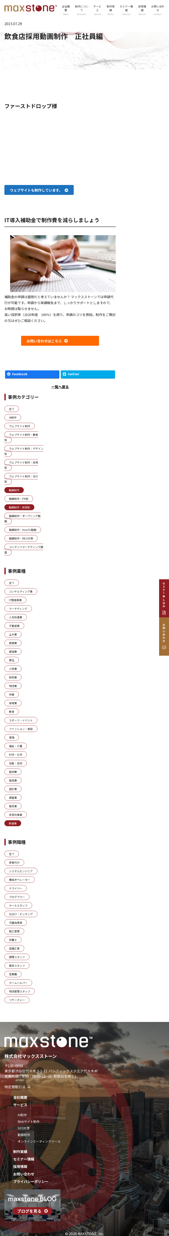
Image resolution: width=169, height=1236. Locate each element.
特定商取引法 (17, 1086)
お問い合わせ (158, 10)
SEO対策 (24, 1128)
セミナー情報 (126, 10)
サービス (97, 10)
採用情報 (142, 10)
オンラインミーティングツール (39, 1141)
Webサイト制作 (28, 1121)
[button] (39, 190)
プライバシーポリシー (30, 1181)
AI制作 (22, 1115)
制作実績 (110, 10)
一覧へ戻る (60, 386)
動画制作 (24, 1135)
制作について (81, 10)
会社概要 (65, 10)
